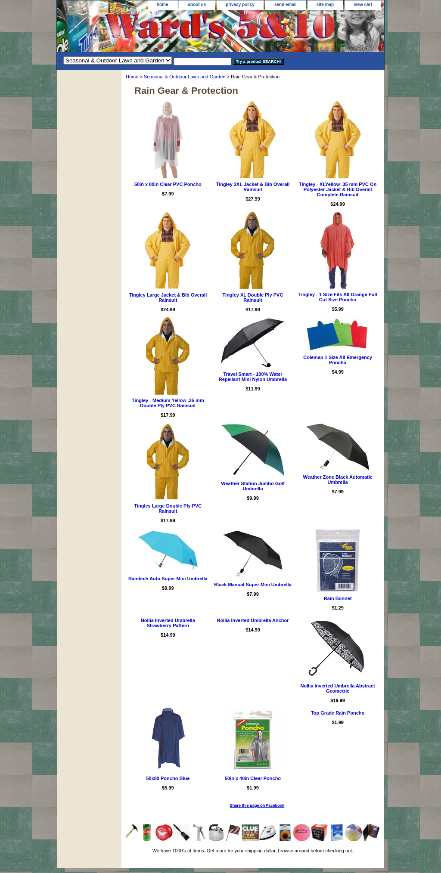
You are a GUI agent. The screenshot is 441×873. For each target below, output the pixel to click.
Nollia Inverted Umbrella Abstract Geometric (338, 688)
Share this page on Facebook (257, 805)
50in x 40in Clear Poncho (253, 778)
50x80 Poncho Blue (167, 778)
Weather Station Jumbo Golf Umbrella (253, 486)
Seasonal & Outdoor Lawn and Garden (185, 76)
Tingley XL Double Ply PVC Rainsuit (253, 297)
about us (197, 4)
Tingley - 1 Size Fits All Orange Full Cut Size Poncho (337, 297)
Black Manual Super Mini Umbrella (253, 584)
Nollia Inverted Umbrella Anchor (253, 620)
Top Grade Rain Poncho (337, 712)
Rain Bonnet (338, 598)
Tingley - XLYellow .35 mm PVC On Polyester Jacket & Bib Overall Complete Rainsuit (337, 189)
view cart (363, 4)
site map (325, 4)
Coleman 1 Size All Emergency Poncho (337, 360)
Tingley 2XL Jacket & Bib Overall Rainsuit (253, 187)
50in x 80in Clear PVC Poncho (168, 184)
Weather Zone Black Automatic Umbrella (337, 479)
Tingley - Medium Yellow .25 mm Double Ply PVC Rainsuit (168, 403)
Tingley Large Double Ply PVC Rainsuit (168, 508)
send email (285, 4)
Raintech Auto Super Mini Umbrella (168, 578)
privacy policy (240, 4)
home (162, 4)
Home (132, 76)
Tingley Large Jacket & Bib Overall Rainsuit (168, 297)
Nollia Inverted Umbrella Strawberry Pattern (168, 623)
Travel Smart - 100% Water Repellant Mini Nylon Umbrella (253, 376)
